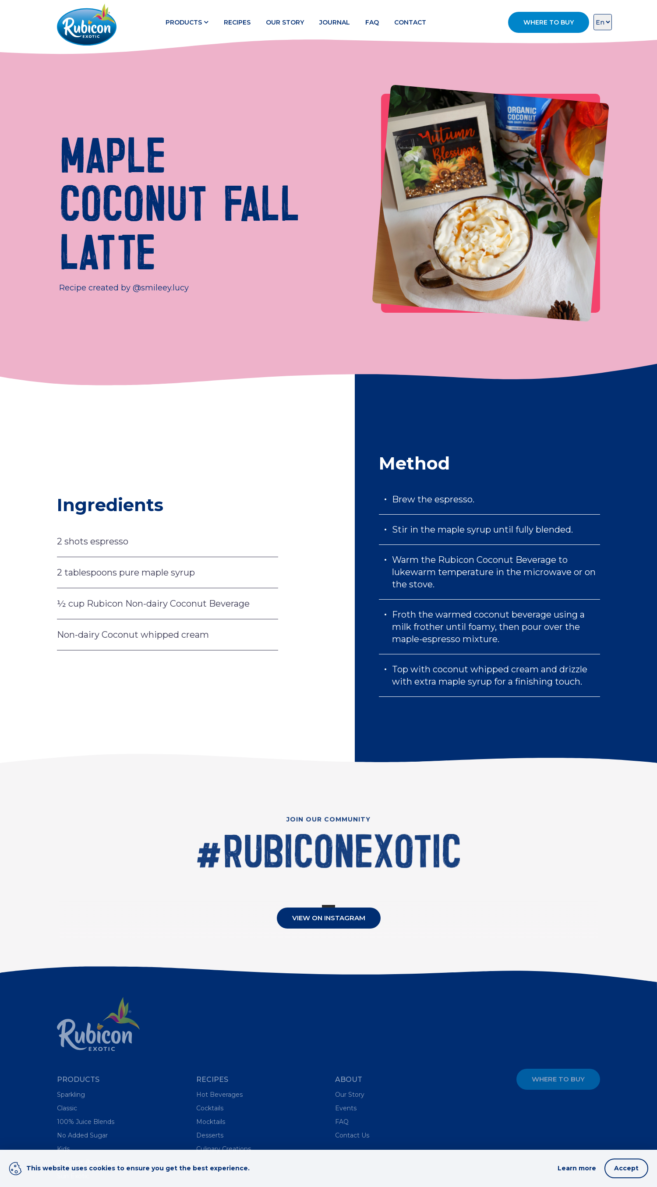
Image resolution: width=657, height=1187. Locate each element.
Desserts (209, 1135)
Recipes (237, 22)
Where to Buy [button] (548, 22)
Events (346, 1108)
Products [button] (187, 22)
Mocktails (210, 1122)
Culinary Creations (223, 1149)
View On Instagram (328, 918)
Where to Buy (558, 1079)
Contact (410, 22)
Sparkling (71, 1095)
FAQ (372, 22)
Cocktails (209, 1108)
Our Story (285, 22)
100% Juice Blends (85, 1122)
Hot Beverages (219, 1095)
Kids (63, 1149)
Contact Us (352, 1135)
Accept (626, 1168)
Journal (334, 22)
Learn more (577, 1168)
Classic (67, 1108)
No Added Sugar (82, 1135)
